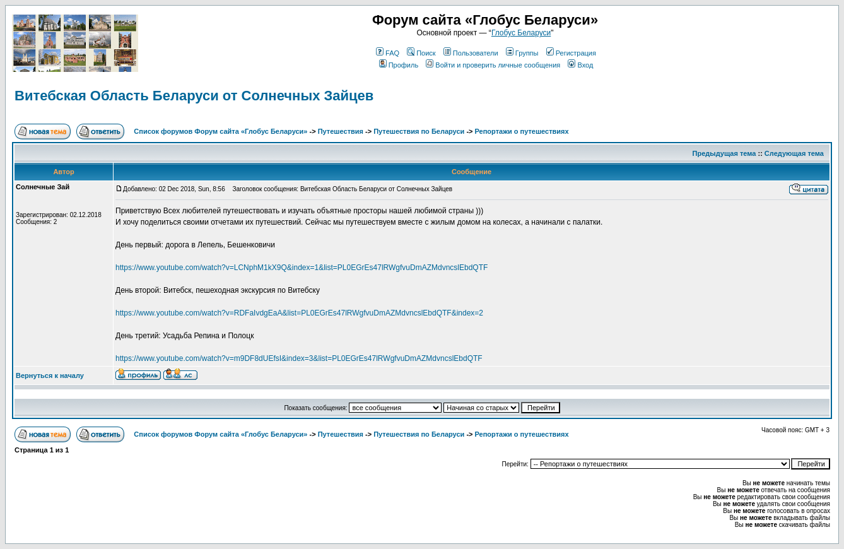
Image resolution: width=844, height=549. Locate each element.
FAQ (387, 53)
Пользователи (470, 53)
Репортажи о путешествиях (522, 131)
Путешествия (340, 131)
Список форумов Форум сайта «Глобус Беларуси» (220, 131)
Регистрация (571, 53)
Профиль (399, 65)
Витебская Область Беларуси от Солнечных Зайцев (194, 95)
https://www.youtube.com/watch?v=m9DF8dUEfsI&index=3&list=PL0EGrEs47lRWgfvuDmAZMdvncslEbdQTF (299, 358)
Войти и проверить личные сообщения (493, 65)
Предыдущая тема (724, 153)
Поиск (421, 53)
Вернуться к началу (50, 375)
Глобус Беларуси (521, 32)
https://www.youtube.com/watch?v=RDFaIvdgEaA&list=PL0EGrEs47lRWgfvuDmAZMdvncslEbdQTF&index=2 (299, 313)
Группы (522, 53)
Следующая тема (794, 153)
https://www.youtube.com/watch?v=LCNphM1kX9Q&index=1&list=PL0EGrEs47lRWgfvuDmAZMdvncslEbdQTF (301, 267)
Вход (580, 65)
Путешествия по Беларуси (418, 131)
